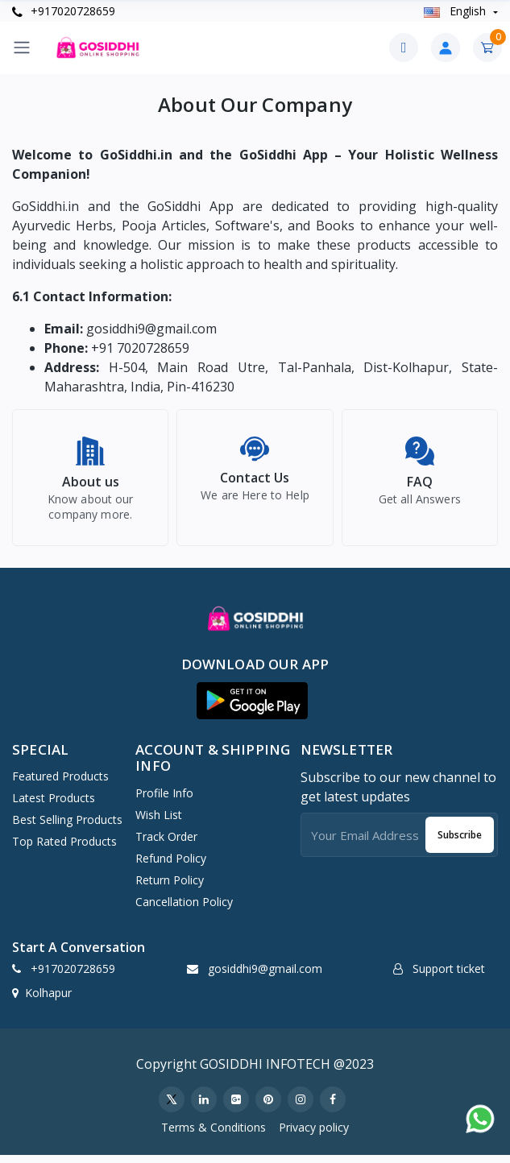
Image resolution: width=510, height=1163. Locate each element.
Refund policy (170, 865)
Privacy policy (314, 1134)
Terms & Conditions (213, 1134)
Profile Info (164, 800)
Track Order (166, 843)
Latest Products (53, 805)
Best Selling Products (67, 826)
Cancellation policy (184, 909)
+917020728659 (63, 11)
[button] (252, 707)
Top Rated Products (64, 848)
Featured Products (60, 783)
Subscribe (459, 842)
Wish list (158, 822)
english (456, 11)
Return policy (169, 887)
